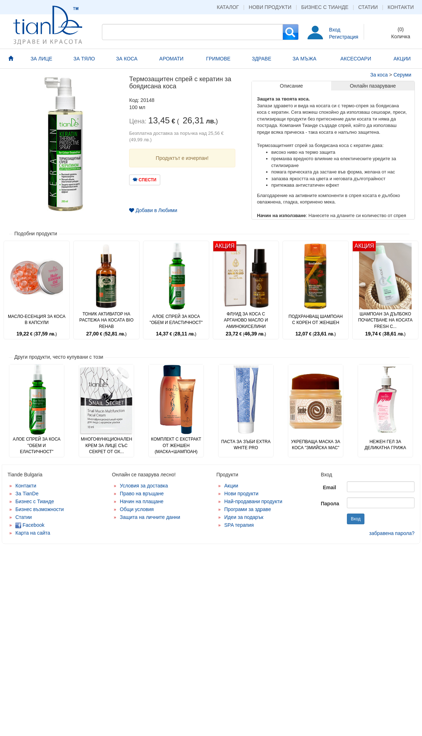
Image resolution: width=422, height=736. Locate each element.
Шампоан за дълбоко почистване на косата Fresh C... (385, 320)
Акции (231, 486)
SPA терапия (239, 525)
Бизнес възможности (39, 509)
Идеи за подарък (244, 517)
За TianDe (27, 493)
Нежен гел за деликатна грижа (385, 444)
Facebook (29, 525)
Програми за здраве (247, 509)
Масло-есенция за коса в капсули (36, 319)
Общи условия (137, 509)
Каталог (228, 7)
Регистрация (343, 37)
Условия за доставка (144, 486)
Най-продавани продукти (253, 501)
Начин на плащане (141, 501)
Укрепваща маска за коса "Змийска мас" (315, 444)
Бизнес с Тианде (324, 7)
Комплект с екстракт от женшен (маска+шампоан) (176, 445)
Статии (368, 7)
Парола (330, 503)
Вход (334, 30)
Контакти (401, 7)
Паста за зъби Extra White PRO (245, 444)
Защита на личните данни (150, 517)
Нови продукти (270, 7)
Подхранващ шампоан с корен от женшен (316, 319)
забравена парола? (391, 533)
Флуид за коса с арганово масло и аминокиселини (246, 320)
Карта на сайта (32, 533)
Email (329, 487)
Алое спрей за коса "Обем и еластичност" (175, 319)
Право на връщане (142, 493)
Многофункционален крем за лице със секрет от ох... (106, 445)
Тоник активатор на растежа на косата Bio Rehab (106, 320)
